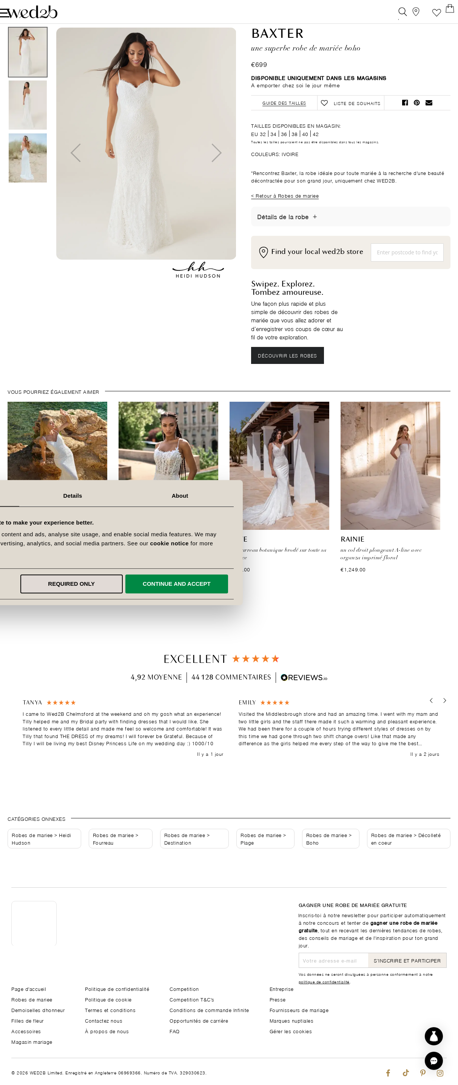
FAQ (175, 1031)
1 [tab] (219, 610)
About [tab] (336, 495)
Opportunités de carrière (199, 1020)
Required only (227, 583)
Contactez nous (103, 1020)
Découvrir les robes (289, 373)
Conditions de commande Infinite (209, 1009)
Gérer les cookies (291, 1031)
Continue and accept (333, 583)
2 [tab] (228, 610)
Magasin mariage (31, 1041)
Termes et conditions (110, 1009)
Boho (312, 860)
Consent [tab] (121, 495)
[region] (231, 746)
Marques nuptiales (292, 1020)
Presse (278, 999)
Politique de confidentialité (117, 988)
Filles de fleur (27, 1020)
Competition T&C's (192, 999)
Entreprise (282, 988)
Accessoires (26, 1031)
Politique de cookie (108, 999)
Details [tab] (229, 495)
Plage (247, 860)
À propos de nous (107, 1031)
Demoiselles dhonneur (38, 1009)
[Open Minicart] (442, 13)
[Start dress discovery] (434, 1036)
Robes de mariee (32, 853)
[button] (428, 718)
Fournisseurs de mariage (299, 1009)
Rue (15, 558)
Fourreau (103, 860)
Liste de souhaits (425, 13)
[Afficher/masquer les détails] (315, 234)
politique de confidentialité (324, 981)
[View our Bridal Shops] (408, 13)
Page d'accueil (28, 988)
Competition (184, 988)
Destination (177, 860)
